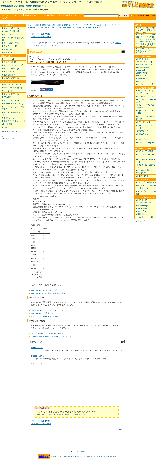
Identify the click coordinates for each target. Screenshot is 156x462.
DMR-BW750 (97, 27)
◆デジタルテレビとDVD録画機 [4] (13, 108)
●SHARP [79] (141, 73)
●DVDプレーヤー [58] (145, 131)
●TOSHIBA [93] (142, 78)
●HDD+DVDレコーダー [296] (146, 100)
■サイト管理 (7, 124)
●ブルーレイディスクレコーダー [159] (146, 92)
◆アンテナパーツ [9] (10, 68)
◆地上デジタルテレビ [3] (12, 103)
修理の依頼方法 (37, 348)
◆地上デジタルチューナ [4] (13, 121)
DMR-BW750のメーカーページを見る (45, 290)
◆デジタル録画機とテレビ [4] (13, 113)
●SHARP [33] (141, 208)
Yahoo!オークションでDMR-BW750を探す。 (48, 334)
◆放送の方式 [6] (9, 49)
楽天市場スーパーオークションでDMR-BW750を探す (51, 337)
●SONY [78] (141, 76)
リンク (4, 18)
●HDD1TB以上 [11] (144, 176)
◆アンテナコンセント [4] (12, 65)
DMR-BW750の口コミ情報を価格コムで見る (48, 293)
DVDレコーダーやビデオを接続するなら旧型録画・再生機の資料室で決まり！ (87, 456)
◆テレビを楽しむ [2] (10, 34)
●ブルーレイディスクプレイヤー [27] (146, 126)
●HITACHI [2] (141, 200)
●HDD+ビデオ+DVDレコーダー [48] (145, 106)
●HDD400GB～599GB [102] (145, 166)
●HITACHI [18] (142, 59)
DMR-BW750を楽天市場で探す (43, 313)
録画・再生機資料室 (59, 15)
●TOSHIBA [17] (142, 214)
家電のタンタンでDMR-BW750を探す (45, 316)
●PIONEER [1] (142, 206)
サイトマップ (6, 15)
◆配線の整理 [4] (9, 75)
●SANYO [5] (141, 70)
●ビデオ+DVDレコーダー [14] (145, 112)
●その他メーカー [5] (144, 84)
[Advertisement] (53, 386)
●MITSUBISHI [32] (144, 62)
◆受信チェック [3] (9, 46)
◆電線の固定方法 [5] (10, 78)
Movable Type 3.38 (8, 138)
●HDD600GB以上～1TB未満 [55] (144, 171)
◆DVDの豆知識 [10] (10, 31)
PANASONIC (92, 25)
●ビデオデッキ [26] (144, 122)
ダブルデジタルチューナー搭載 (59, 27)
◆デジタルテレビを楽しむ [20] (13, 39)
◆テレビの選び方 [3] (10, 28)
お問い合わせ (75, 15)
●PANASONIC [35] (144, 203)
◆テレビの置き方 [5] (10, 43)
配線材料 (18, 15)
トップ (30, 25)
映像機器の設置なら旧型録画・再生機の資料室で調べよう (23, 6)
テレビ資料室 (43, 15)
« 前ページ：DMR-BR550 (40, 34)
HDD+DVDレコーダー (38, 27)
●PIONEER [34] (142, 67)
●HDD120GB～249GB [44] (145, 155)
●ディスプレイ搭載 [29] (146, 182)
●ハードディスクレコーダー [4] (146, 117)
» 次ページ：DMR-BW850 (41, 37)
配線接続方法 (30, 15)
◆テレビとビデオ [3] (10, 100)
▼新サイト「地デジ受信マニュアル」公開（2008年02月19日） (145, 30)
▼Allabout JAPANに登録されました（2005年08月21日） (145, 51)
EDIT (120, 429)
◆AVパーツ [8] (8, 72)
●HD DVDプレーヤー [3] (145, 135)
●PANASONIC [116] (144, 65)
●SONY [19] (141, 211)
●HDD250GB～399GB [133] (145, 161)
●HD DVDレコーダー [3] (145, 144)
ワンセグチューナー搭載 (81, 27)
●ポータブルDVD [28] (145, 139)
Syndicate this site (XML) (10, 131)
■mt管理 (5, 127)
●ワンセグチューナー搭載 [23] (146, 192)
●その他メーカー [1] (144, 217)
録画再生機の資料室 (42, 25)
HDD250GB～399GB (79, 25)
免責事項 (83, 451)
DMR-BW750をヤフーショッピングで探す (47, 310)
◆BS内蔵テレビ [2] (10, 97)
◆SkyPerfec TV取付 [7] (12, 88)
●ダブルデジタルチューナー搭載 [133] (146, 186)
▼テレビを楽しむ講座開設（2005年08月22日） (145, 45)
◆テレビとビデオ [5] (10, 94)
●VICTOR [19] (142, 81)
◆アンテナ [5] (8, 59)
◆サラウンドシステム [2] (12, 118)
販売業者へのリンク (38, 356)
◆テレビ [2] (7, 91)
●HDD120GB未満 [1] (145, 151)
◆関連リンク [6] (9, 52)
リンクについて (75, 451)
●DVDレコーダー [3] (144, 96)
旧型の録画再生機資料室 (60, 25)
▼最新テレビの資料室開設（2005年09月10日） (145, 40)
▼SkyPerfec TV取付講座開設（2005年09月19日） (146, 36)
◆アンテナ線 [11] (9, 62)
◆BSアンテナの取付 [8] (12, 84)
